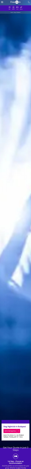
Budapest (18, 12)
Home (12, 12)
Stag (15, 12)
